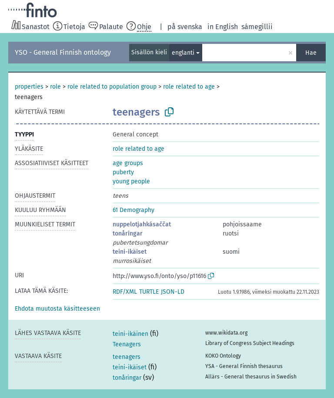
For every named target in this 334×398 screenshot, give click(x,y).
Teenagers (127, 344)
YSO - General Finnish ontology (63, 52)
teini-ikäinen (130, 334)
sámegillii (257, 27)
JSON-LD (172, 291)
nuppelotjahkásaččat (142, 224)
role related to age (189, 86)
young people (131, 181)
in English (222, 27)
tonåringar (128, 233)
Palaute (111, 27)
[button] (57, 308)
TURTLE (149, 291)
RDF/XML (125, 291)
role (55, 86)
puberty (123, 172)
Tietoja (74, 27)
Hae (311, 52)
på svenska (184, 27)
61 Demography (133, 210)
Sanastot (36, 27)
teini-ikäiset (130, 251)
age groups (128, 163)
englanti (183, 52)
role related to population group (112, 86)
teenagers (126, 357)
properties (29, 86)
